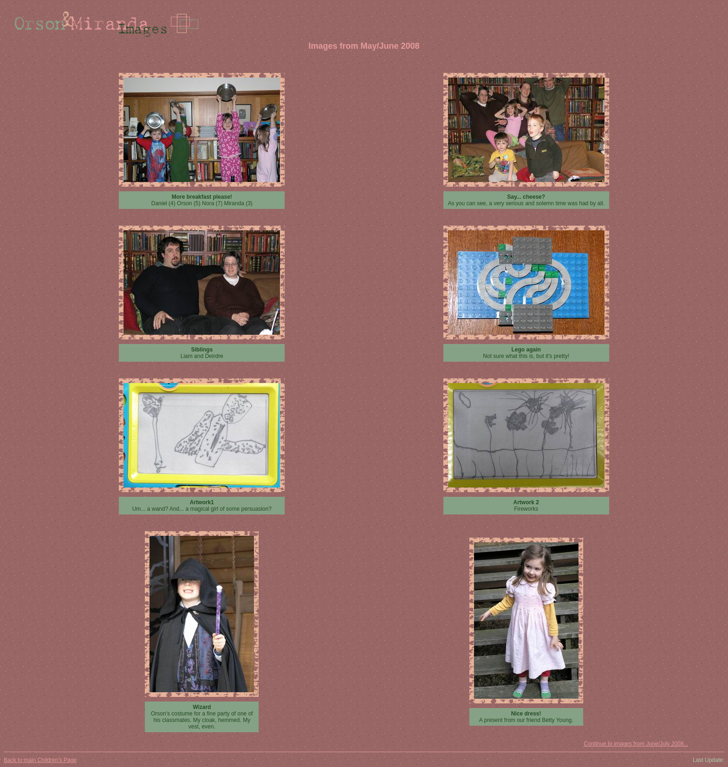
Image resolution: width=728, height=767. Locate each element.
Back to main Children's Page (40, 760)
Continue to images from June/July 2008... (636, 744)
